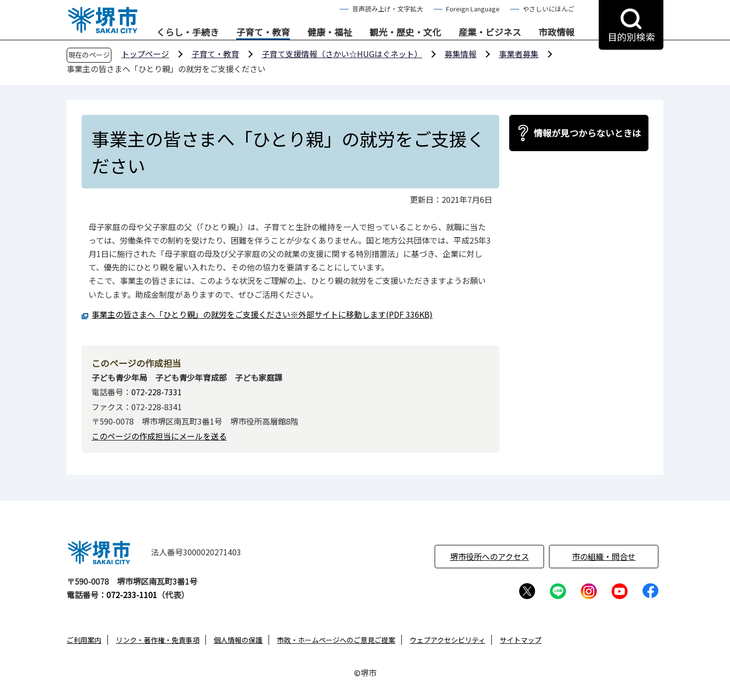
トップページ (145, 54)
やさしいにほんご (548, 8)
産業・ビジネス (489, 32)
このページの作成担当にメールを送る (159, 436)
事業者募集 (519, 54)
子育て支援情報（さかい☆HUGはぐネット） (342, 54)
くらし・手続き (187, 32)
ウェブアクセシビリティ (447, 640)
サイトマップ (521, 640)
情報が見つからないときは (587, 132)
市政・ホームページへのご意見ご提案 (336, 640)
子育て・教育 (263, 32)
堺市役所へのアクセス (489, 556)
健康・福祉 (329, 32)
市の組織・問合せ (604, 556)
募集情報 (460, 54)
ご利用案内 (84, 640)
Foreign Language (473, 8)
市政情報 (556, 32)
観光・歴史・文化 (405, 32)
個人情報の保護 (238, 640)
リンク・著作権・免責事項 (157, 640)
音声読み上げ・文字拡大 (387, 8)
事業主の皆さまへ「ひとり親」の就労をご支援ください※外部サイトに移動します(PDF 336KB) (262, 314)
